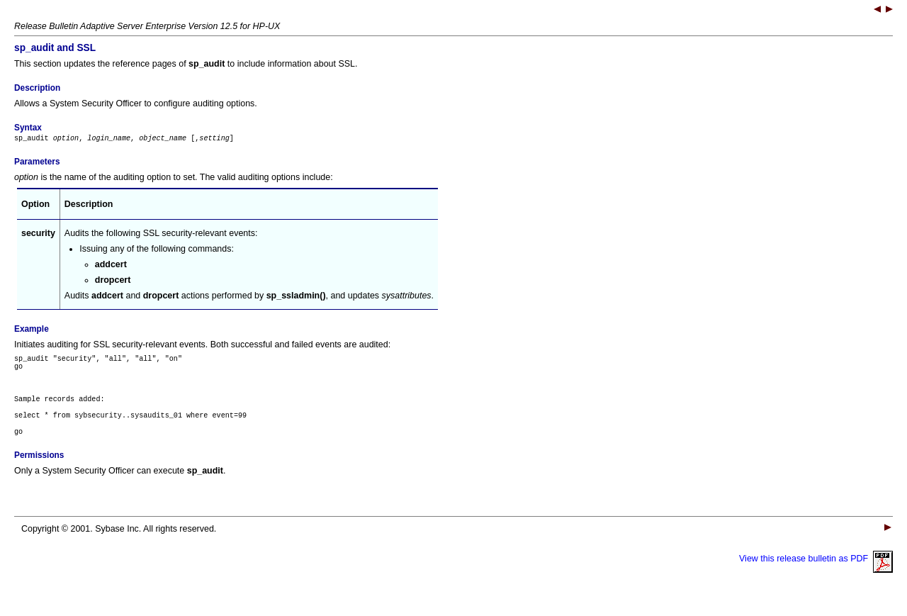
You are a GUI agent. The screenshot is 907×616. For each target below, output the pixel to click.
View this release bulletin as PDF (816, 573)
